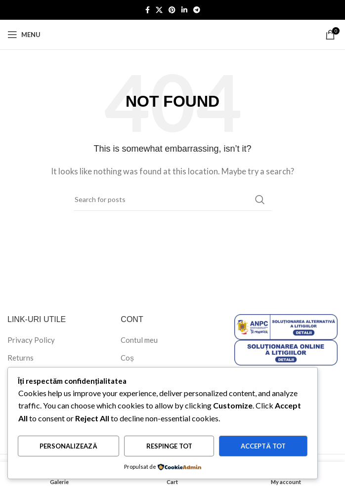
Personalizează (68, 446)
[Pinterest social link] (172, 10)
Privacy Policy (31, 339)
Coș (127, 357)
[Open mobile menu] (23, 34)
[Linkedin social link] (184, 10)
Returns (20, 357)
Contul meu (139, 339)
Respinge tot (169, 446)
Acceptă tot (263, 446)
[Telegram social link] (196, 10)
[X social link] (159, 10)
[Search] (172, 199)
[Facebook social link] (147, 10)
